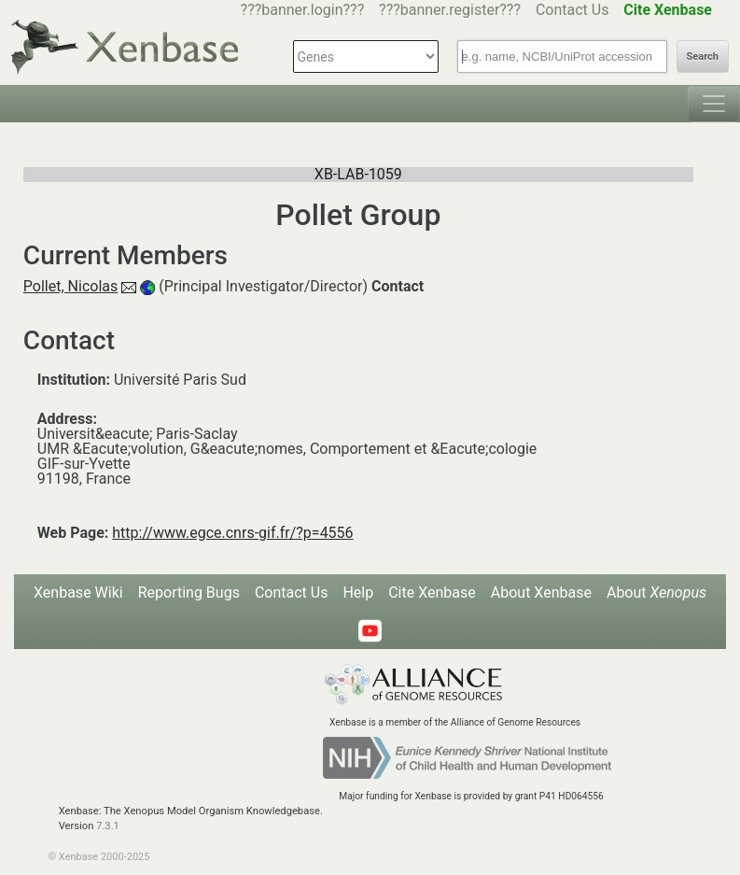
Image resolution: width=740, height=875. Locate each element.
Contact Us (572, 10)
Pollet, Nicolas (70, 286)
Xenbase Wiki (78, 592)
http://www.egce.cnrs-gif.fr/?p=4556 (232, 533)
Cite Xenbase (432, 592)
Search (703, 56)
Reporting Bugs (189, 592)
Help (357, 592)
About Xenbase (541, 592)
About (656, 592)
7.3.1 (107, 826)
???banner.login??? (303, 10)
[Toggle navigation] (714, 103)
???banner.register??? (450, 10)
